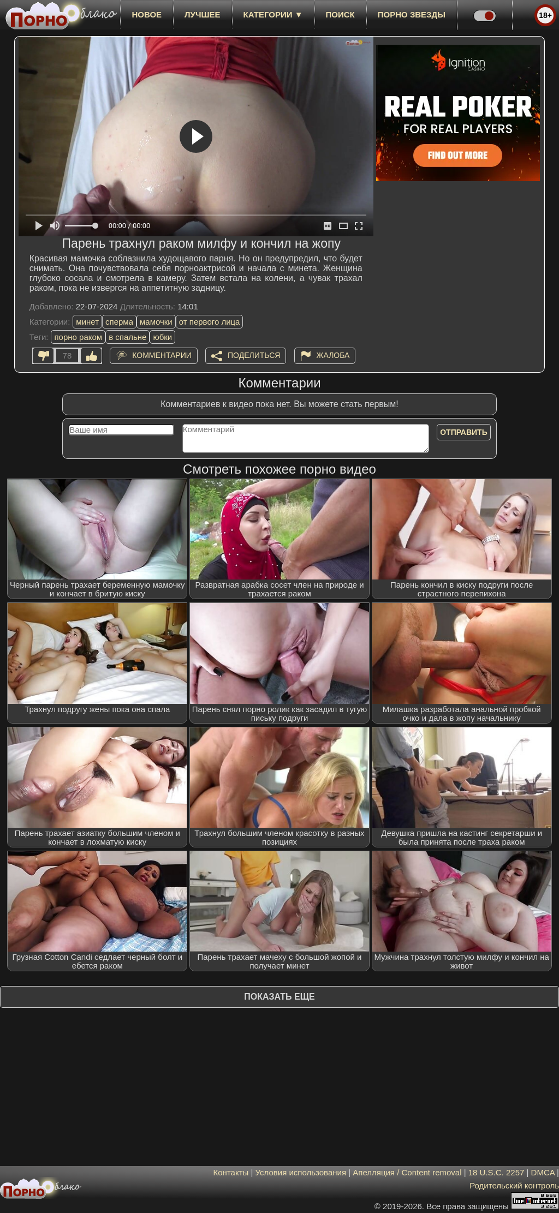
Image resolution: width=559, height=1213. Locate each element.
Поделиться (254, 355)
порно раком (78, 337)
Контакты (231, 1172)
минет (87, 321)
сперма (119, 321)
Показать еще (279, 996)
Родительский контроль (514, 1185)
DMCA (543, 1172)
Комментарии (162, 355)
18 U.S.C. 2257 (496, 1172)
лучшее (202, 14)
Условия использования (301, 1172)
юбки (162, 337)
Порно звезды (411, 14)
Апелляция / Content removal (407, 1172)
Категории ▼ (273, 14)
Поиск (340, 14)
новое (147, 14)
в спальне (127, 337)
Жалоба (333, 355)
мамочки (156, 321)
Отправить (463, 432)
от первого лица (209, 321)
